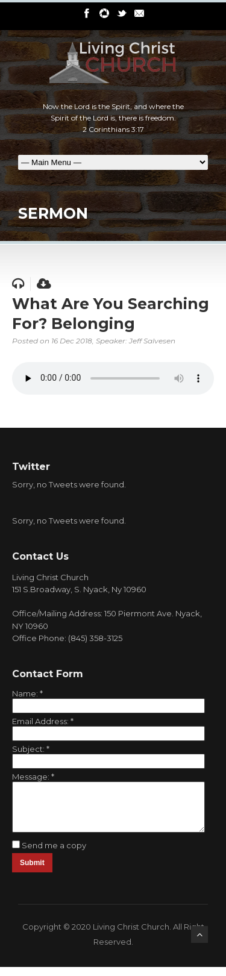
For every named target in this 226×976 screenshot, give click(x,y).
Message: (33, 776)
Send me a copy (54, 854)
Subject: (30, 749)
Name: (27, 693)
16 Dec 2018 (71, 340)
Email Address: (43, 721)
